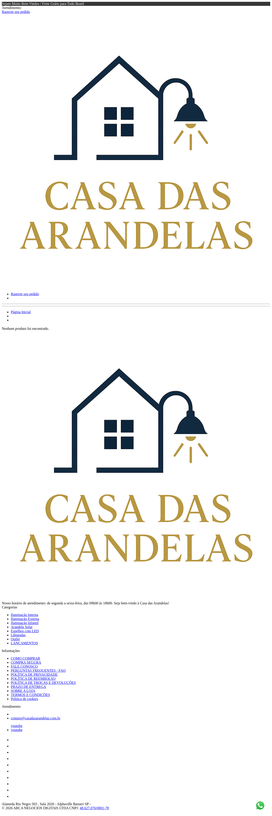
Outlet (15, 639)
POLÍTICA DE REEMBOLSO (33, 679)
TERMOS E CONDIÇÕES (30, 695)
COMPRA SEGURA (26, 662)
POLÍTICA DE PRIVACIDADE (34, 674)
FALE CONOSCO (24, 666)
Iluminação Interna (24, 615)
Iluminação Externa (25, 619)
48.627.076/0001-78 (94, 808)
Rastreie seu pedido (16, 12)
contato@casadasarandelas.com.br (35, 718)
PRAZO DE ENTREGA (28, 687)
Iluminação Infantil (25, 623)
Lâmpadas (18, 635)
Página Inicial (21, 312)
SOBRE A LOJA (23, 691)
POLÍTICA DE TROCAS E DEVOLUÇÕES (43, 683)
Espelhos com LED (25, 631)
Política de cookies (24, 699)
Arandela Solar (21, 627)
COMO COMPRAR (25, 658)
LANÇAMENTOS (24, 643)
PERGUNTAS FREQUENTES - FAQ (38, 670)
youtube (17, 726)
